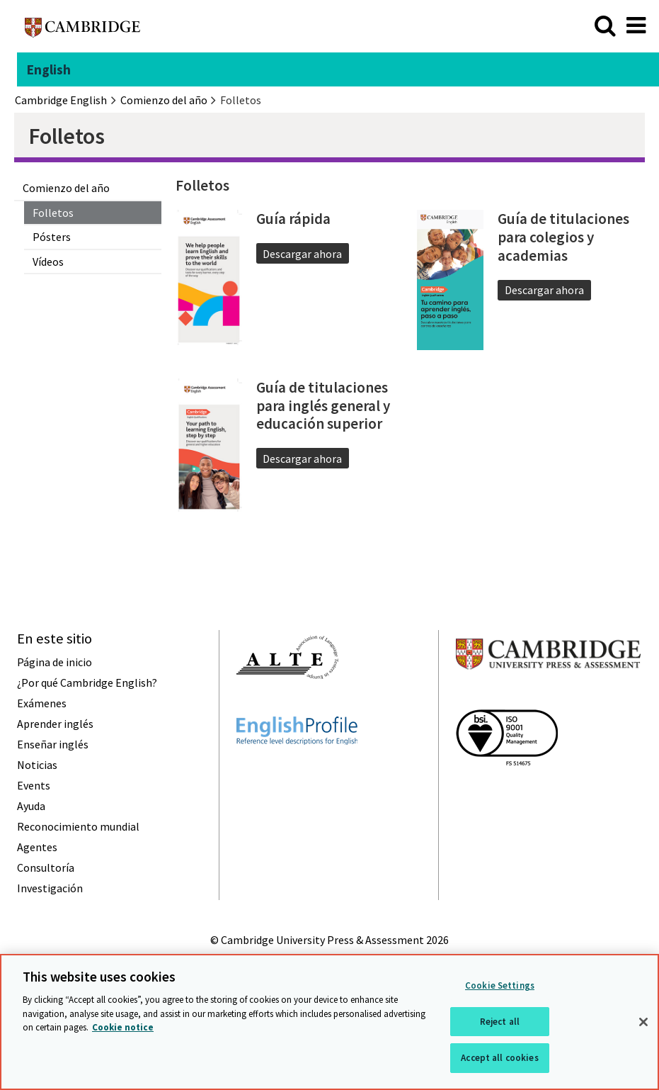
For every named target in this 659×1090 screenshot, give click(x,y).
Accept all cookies (499, 1058)
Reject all (500, 1022)
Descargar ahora (302, 254)
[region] (329, 1022)
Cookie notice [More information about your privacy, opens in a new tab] (123, 1027)
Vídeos (48, 261)
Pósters (52, 237)
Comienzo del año (66, 188)
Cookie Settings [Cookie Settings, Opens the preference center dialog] (499, 985)
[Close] (643, 1022)
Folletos (53, 213)
